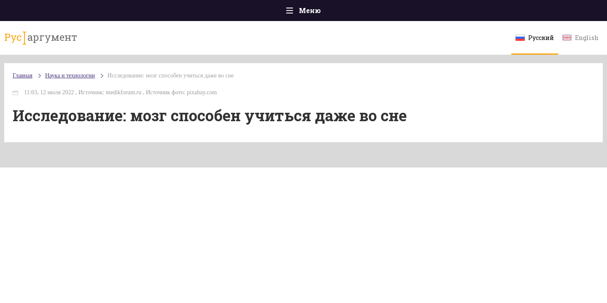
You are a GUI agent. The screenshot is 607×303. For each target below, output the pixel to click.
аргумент (87, 42)
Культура (433, 12)
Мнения (535, 12)
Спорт (322, 12)
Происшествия (125, 12)
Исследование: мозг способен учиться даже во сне (221, 84)
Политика (181, 12)
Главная (72, 12)
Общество (229, 12)
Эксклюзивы (485, 12)
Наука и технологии (374, 17)
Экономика (278, 12)
